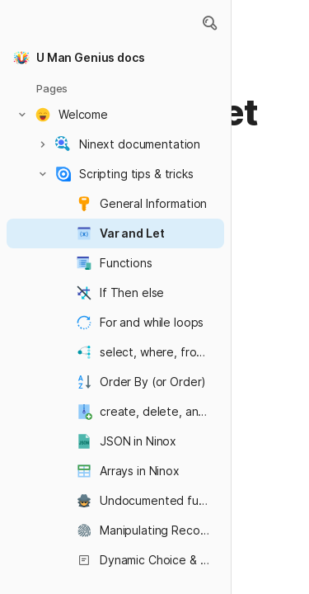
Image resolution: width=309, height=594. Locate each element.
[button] (209, 23)
